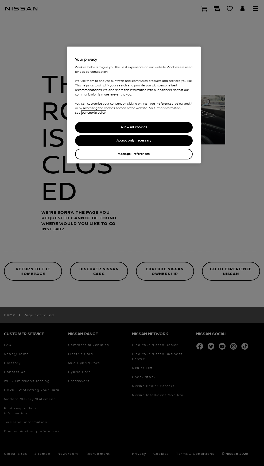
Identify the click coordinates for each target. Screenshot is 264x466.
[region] (134, 105)
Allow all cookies (134, 127)
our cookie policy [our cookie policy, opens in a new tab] (94, 113)
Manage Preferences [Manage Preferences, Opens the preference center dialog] (134, 154)
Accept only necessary (134, 140)
